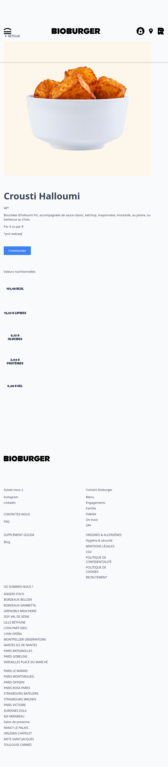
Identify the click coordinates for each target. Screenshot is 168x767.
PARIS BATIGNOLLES (18, 651)
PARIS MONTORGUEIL (19, 676)
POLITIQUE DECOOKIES (96, 569)
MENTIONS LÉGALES (100, 546)
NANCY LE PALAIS (16, 728)
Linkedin (10, 503)
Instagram (11, 497)
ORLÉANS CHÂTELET (18, 733)
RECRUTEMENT (96, 577)
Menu (90, 497)
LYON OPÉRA (13, 634)
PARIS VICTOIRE (15, 705)
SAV (88, 525)
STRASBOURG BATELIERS (21, 693)
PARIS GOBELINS (15, 656)
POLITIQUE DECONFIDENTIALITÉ (99, 559)
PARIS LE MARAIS (16, 671)
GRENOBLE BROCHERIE (20, 611)
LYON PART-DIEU (15, 628)
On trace (92, 520)
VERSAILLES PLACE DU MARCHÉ (26, 662)
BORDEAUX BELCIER (18, 600)
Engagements (95, 503)
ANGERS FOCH (14, 594)
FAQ (6, 522)
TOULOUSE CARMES (18, 745)
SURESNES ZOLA (15, 711)
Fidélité (91, 514)
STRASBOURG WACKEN (20, 699)
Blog (7, 542)
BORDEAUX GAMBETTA (20, 605)
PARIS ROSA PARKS (17, 688)
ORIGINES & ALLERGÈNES (104, 535)
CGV (89, 552)
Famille (91, 508)
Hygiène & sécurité (99, 540)
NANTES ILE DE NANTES (20, 645)
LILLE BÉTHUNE (14, 622)
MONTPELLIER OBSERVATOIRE (25, 639)
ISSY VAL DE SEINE (16, 617)
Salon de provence (17, 722)
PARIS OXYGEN (14, 682)
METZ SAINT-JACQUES (19, 739)
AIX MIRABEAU (14, 716)
